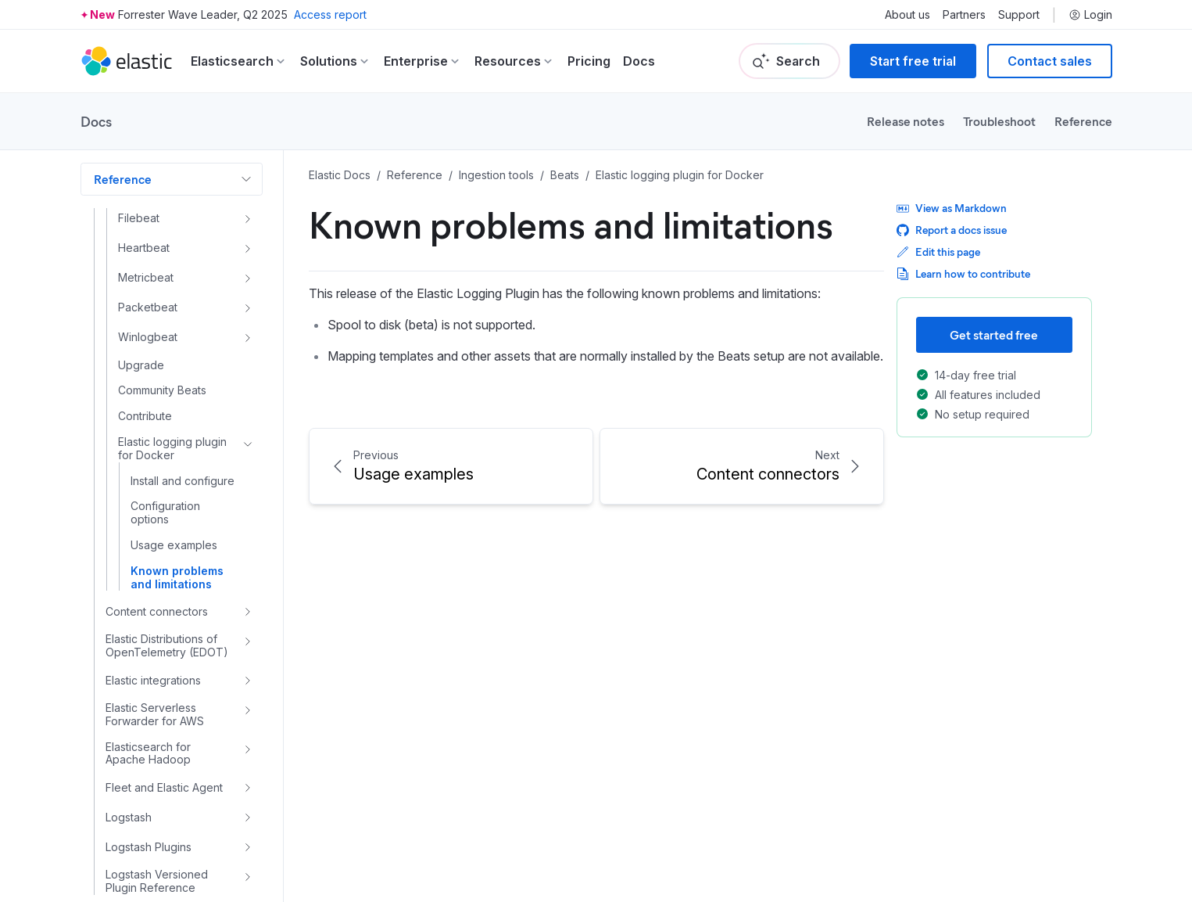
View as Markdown (952, 207)
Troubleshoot (999, 121)
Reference (1083, 121)
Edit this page (938, 251)
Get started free (994, 334)
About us (907, 14)
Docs (639, 61)
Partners (964, 14)
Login (1090, 15)
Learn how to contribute (963, 273)
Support (1019, 14)
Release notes (905, 121)
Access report (330, 14)
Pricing (588, 61)
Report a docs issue (952, 229)
